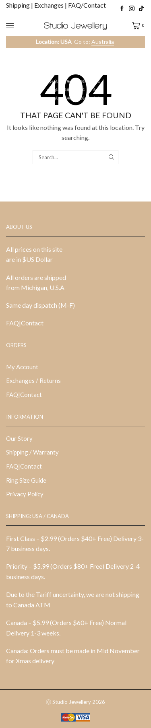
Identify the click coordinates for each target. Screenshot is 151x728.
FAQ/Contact (87, 5)
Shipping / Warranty (32, 452)
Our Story (19, 438)
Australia (102, 41)
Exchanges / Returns (33, 380)
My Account (22, 366)
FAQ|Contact (24, 323)
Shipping (18, 5)
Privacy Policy (24, 494)
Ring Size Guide (26, 480)
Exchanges (49, 5)
